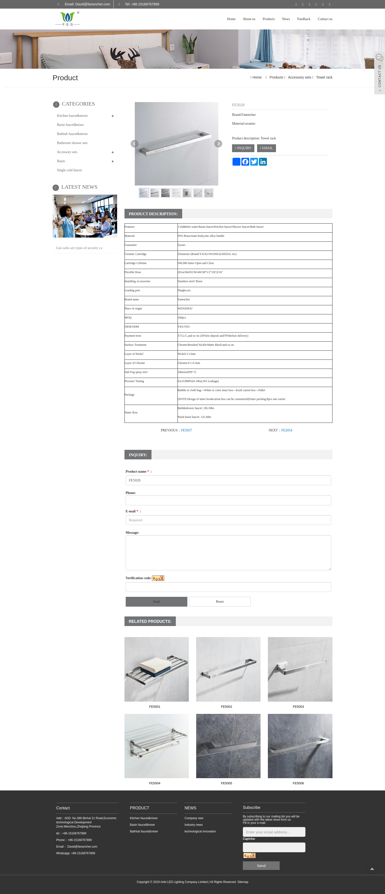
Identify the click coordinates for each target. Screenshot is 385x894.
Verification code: (139, 578)
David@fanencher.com (82, 846)
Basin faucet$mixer (70, 125)
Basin (61, 161)
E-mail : (133, 511)
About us (249, 19)
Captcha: (249, 839)
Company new (194, 818)
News (286, 19)
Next (218, 144)
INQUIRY (243, 148)
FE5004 (154, 783)
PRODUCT (139, 808)
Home (231, 19)
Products (269, 19)
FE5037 (186, 430)
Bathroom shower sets (72, 143)
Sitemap (242, 882)
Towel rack (323, 77)
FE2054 (286, 430)
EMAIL (266, 148)
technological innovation (200, 831)
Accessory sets (299, 77)
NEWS (190, 808)
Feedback (304, 19)
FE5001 (154, 706)
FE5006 (298, 783)
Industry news (194, 825)
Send (156, 601)
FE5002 (226, 706)
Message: (132, 532)
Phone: (131, 493)
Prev (134, 144)
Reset (220, 601)
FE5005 (226, 783)
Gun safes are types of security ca (79, 248)
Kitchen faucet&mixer (72, 116)
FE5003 (298, 706)
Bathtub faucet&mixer (72, 134)
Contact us (325, 19)
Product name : (139, 471)
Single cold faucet (69, 170)
